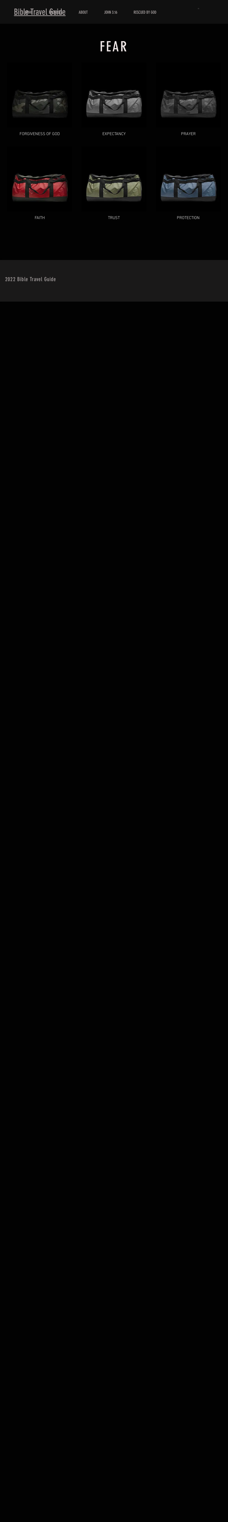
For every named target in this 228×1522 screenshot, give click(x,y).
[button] (199, 8)
